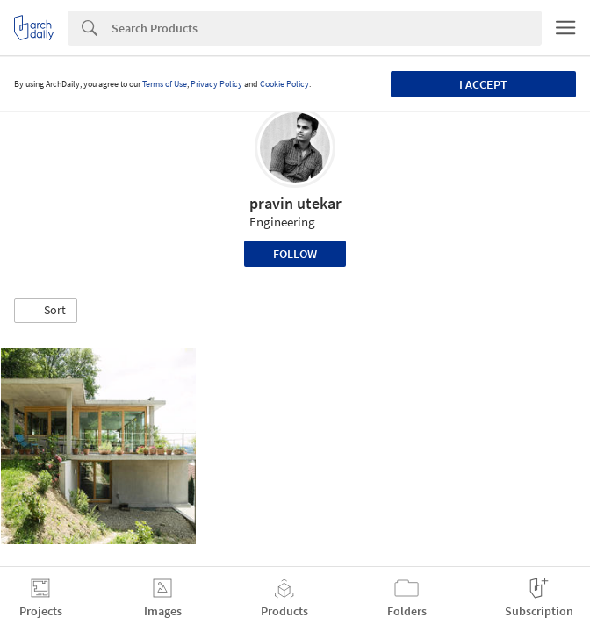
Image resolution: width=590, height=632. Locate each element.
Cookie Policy (284, 84)
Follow (295, 254)
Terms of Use (164, 84)
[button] (45, 310)
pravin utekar (295, 203)
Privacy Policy (216, 84)
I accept (483, 84)
